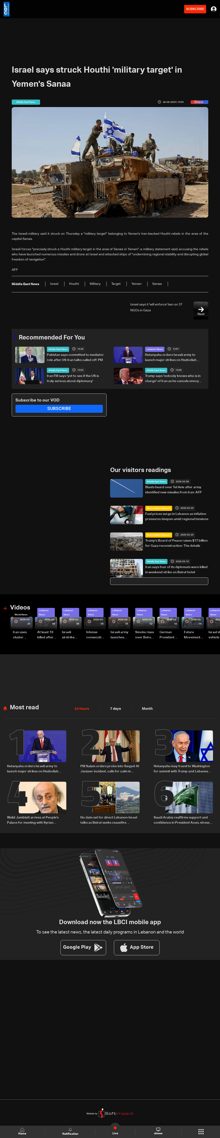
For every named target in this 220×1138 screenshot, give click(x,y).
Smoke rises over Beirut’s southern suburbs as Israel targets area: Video (145, 634)
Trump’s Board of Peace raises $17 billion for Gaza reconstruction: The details (176, 543)
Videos (20, 607)
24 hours (81, 708)
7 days (114, 708)
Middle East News (57, 349)
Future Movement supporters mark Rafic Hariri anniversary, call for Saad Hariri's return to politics (193, 634)
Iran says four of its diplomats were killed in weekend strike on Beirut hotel (176, 569)
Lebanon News (155, 349)
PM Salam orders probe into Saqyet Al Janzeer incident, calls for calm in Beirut (109, 768)
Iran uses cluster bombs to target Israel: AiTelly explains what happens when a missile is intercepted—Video (22, 634)
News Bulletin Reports (159, 508)
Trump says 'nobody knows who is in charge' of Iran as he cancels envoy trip (173, 378)
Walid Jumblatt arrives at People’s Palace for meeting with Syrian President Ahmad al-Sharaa (33, 819)
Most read (24, 706)
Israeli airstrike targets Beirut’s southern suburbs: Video (69, 634)
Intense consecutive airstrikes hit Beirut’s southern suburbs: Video (95, 634)
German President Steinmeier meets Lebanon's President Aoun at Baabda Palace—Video (168, 634)
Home (23, 1131)
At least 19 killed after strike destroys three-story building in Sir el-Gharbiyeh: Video (46, 634)
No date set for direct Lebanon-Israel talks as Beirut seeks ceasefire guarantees (108, 819)
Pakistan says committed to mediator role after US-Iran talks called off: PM (75, 357)
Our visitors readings (140, 470)
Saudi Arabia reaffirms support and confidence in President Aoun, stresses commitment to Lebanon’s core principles (183, 819)
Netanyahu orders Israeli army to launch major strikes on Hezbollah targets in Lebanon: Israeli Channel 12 (173, 357)
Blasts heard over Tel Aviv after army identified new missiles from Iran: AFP (173, 489)
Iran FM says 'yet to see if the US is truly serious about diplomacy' (73, 378)
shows (158, 1131)
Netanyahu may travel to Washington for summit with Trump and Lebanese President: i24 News (182, 768)
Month (145, 708)
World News (21, 614)
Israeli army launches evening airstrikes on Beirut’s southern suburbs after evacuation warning (120, 634)
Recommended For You (52, 338)
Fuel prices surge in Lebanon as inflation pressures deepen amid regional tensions (176, 516)
